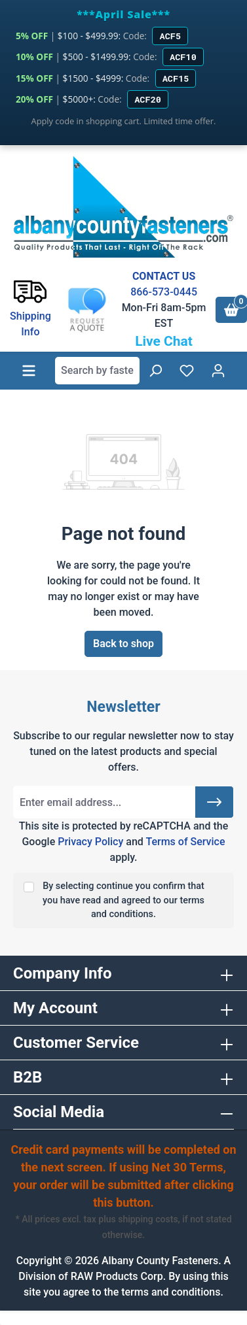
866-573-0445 (163, 292)
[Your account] (218, 371)
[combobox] (97, 370)
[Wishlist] (186, 371)
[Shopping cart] (231, 310)
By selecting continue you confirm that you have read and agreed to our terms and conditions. (123, 900)
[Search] (155, 371)
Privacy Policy (90, 841)
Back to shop (123, 643)
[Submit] (214, 802)
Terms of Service (185, 841)
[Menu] (29, 371)
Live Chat (164, 341)
